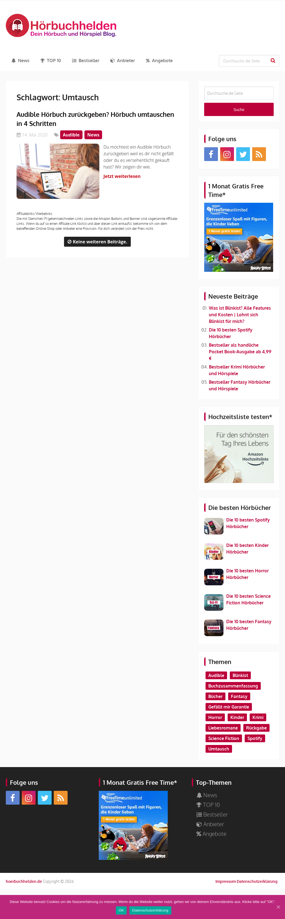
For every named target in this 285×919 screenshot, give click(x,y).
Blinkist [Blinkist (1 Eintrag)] (240, 675)
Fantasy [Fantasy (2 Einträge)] (239, 696)
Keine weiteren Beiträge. (97, 242)
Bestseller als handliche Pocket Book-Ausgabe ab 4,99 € (240, 351)
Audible (71, 135)
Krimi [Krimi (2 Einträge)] (257, 717)
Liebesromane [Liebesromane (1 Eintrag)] (223, 728)
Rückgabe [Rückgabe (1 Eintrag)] (256, 728)
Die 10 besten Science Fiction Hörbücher (248, 599)
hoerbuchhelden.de (24, 881)
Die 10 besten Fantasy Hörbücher (248, 625)
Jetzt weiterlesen (123, 176)
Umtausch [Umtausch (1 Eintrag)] (218, 749)
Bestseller (85, 60)
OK (121, 911)
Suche (273, 60)
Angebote (159, 60)
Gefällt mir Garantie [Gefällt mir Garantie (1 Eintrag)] (228, 707)
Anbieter (122, 60)
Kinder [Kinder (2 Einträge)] (237, 717)
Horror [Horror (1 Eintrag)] (215, 717)
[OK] (278, 907)
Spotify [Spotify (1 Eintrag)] (254, 738)
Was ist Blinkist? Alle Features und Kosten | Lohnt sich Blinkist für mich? (240, 314)
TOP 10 (51, 60)
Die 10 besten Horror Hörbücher (247, 574)
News (20, 60)
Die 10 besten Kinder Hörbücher (247, 549)
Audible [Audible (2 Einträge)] (216, 675)
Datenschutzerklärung (257, 881)
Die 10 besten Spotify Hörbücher (248, 523)
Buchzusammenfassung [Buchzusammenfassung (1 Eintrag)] (233, 686)
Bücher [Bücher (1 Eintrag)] (215, 696)
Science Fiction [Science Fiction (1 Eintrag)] (223, 738)
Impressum (225, 881)
